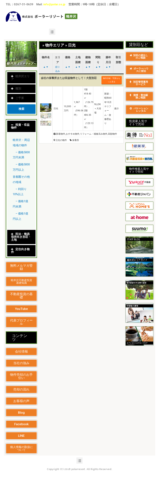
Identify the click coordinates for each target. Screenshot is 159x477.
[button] (21, 267)
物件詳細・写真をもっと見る (111, 80)
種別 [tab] (16, 88)
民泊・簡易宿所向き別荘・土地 (21, 236)
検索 (21, 109)
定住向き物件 (20, 251)
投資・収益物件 (20, 126)
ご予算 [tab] (17, 98)
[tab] (21, 126)
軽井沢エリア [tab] (20, 78)
